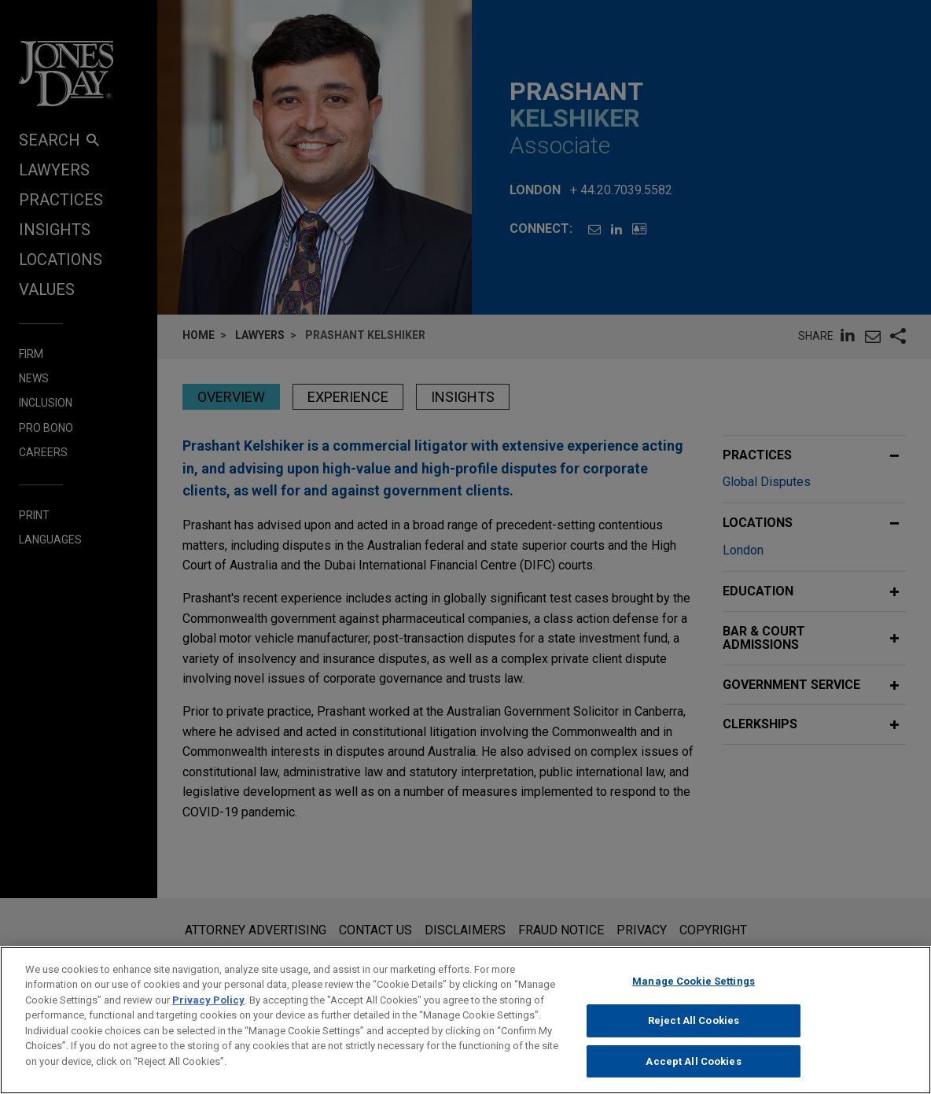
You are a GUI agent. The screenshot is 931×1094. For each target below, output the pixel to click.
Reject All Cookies (693, 1035)
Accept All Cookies (693, 1075)
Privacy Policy (208, 1013)
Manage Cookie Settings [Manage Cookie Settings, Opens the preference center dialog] (693, 994)
